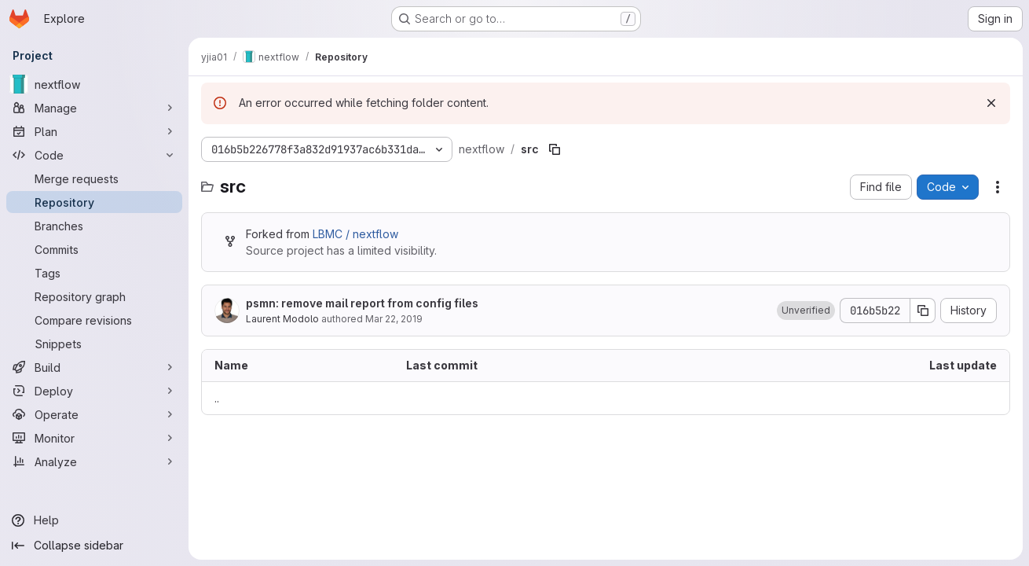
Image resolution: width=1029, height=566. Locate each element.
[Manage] (94, 108)
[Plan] (94, 131)
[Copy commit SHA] (923, 310)
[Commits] (94, 249)
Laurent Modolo (282, 319)
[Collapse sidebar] (94, 546)
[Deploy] (94, 391)
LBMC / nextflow (355, 234)
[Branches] (94, 226)
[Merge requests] (94, 178)
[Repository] (94, 202)
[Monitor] (94, 438)
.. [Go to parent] (216, 398)
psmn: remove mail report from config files (362, 303)
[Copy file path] (554, 149)
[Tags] (94, 273)
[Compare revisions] (94, 320)
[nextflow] (94, 84)
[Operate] (94, 414)
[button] (806, 310)
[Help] (94, 520)
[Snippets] (94, 344)
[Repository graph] (94, 296)
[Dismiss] (991, 103)
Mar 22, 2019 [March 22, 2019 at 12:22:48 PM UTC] (394, 319)
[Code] (94, 155)
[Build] (94, 367)
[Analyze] (94, 461)
